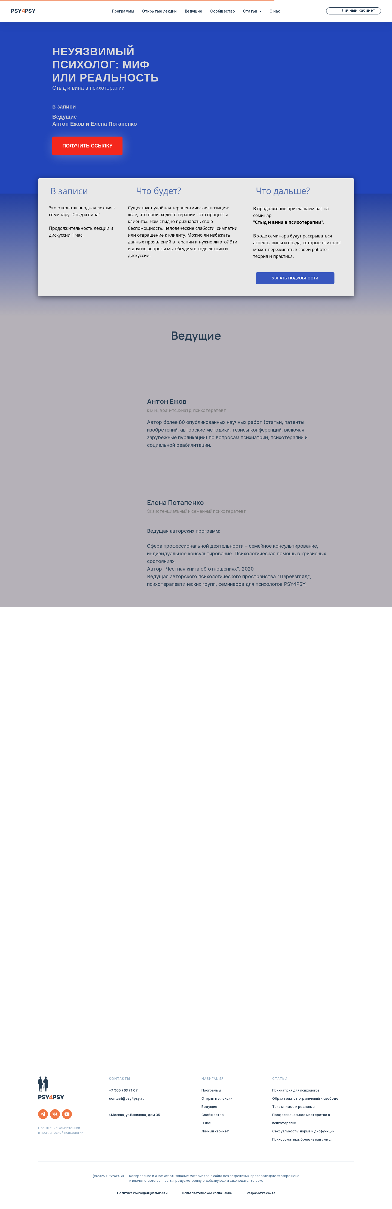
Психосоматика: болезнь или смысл (302, 1139)
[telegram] (43, 1114)
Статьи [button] (250, 11)
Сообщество (222, 11)
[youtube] (67, 1114)
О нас (275, 11)
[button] (87, 146)
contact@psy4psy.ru (127, 1098)
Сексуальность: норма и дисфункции (303, 1131)
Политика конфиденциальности (142, 1193)
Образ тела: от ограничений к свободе (305, 1098)
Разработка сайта (261, 1193)
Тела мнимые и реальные (293, 1107)
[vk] (55, 1114)
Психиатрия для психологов (296, 1090)
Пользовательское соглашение (207, 1193)
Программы (123, 11)
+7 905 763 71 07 (123, 1090)
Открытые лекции (159, 11)
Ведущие (193, 11)
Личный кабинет (215, 1131)
